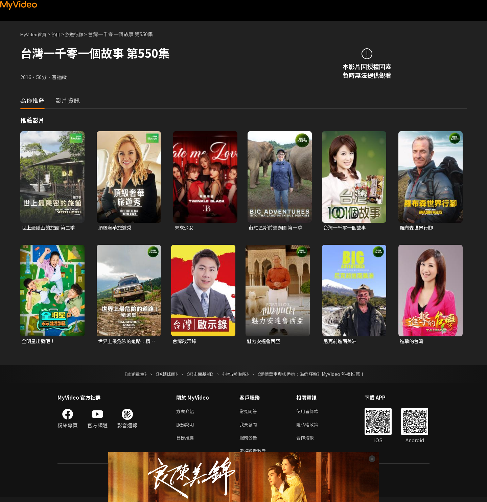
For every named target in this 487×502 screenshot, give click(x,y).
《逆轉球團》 (162, 375)
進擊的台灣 (412, 341)
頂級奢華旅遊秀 (116, 227)
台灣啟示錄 (185, 341)
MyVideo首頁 (35, 34)
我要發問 (249, 426)
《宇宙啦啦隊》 (236, 375)
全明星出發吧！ (39, 341)
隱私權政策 (313, 426)
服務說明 (186, 426)
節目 (61, 34)
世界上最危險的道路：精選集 (126, 342)
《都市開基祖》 (198, 375)
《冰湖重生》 (129, 375)
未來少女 (185, 227)
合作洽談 (310, 441)
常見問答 (249, 412)
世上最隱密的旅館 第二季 (50, 227)
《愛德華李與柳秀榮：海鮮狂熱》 (292, 375)
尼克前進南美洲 (341, 341)
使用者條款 (313, 412)
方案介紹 (186, 412)
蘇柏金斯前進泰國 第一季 (277, 227)
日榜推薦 (186, 441)
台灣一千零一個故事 (346, 227)
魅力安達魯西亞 (264, 341)
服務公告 (249, 441)
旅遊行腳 (81, 34)
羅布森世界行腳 (417, 227)
